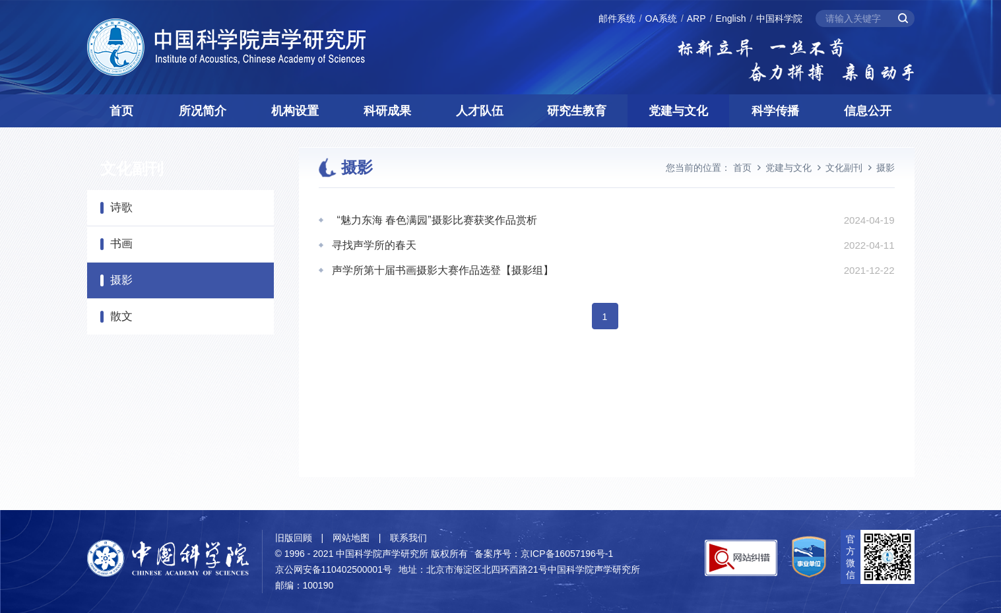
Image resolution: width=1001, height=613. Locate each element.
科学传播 (775, 110)
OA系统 (661, 18)
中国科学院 (779, 18)
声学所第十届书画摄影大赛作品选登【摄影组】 (443, 270)
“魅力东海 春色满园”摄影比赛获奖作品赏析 (434, 220)
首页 (121, 110)
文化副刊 (843, 167)
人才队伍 (479, 110)
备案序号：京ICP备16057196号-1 (543, 553)
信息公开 (867, 110)
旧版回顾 (293, 537)
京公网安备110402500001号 (333, 569)
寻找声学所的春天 (374, 245)
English (731, 18)
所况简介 (202, 110)
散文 (121, 316)
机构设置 (295, 110)
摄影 (121, 280)
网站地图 (351, 537)
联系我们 (408, 537)
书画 (121, 244)
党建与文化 (678, 110)
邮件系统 (616, 18)
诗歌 (121, 207)
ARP (696, 18)
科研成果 (387, 110)
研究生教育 (576, 110)
